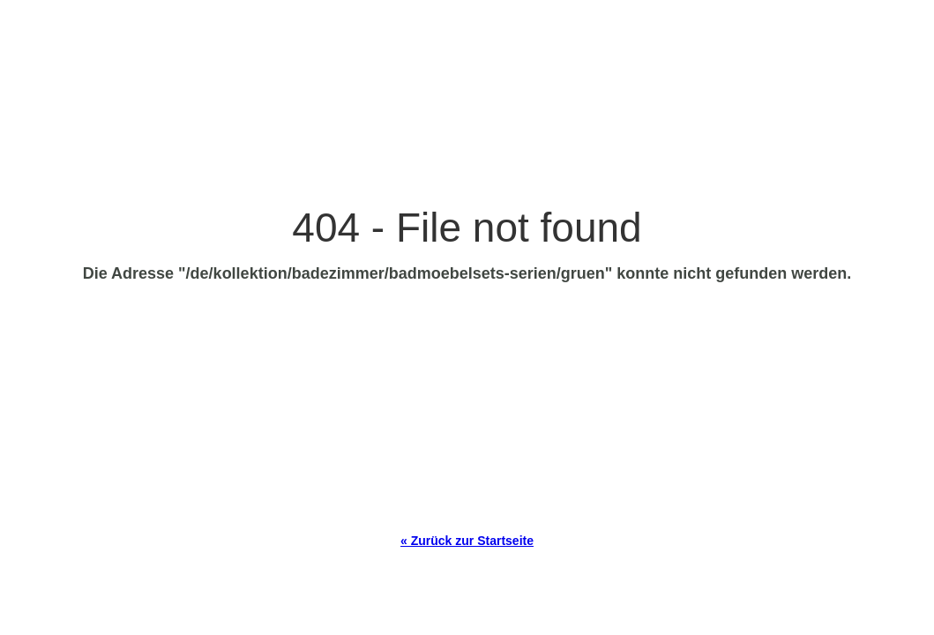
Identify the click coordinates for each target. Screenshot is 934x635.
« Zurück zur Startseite (467, 541)
